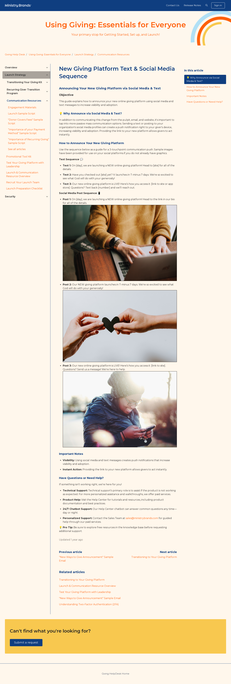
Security (10, 196)
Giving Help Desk (15, 54)
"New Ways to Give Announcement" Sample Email (90, 598)
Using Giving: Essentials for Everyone (50, 54)
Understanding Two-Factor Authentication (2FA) (89, 604)
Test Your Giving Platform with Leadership (85, 592)
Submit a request (26, 642)
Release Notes (192, 5)
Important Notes (196, 96)
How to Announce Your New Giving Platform (203, 88)
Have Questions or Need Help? (205, 101)
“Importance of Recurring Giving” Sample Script (28, 141)
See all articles (17, 149)
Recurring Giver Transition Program (23, 91)
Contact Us (172, 5)
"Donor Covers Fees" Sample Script (25, 121)
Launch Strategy (84, 54)
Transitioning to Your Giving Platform (154, 557)
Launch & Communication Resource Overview (87, 585)
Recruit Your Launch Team (22, 182)
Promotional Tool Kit (18, 156)
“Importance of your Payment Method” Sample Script (26, 131)
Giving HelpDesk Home (115, 673)
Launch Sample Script (21, 113)
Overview (11, 67)
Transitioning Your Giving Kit (24, 82)
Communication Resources (113, 54)
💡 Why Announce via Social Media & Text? (203, 79)
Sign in (218, 5)
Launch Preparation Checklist (24, 188)
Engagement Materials (22, 107)
